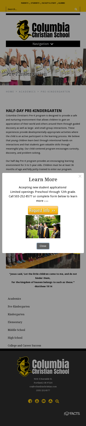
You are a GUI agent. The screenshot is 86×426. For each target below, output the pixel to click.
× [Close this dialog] (80, 177)
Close (43, 246)
